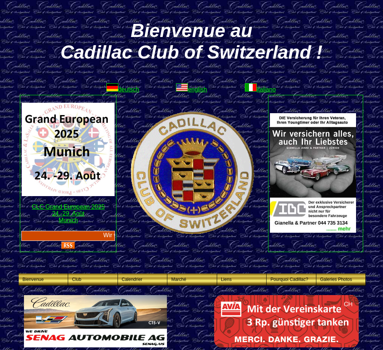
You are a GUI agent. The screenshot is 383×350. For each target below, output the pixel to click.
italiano (260, 89)
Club (76, 279)
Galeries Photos (336, 279)
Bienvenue (33, 279)
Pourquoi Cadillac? (289, 279)
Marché (178, 279)
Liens (226, 279)
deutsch (122, 89)
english (191, 89)
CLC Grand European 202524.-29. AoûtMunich (68, 213)
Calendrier (132, 279)
